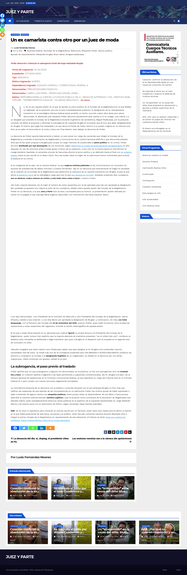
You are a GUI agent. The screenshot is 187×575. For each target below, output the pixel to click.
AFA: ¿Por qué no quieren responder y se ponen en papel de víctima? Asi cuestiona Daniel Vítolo (161, 119)
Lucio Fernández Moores (24, 48)
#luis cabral (59, 54)
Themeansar (48, 570)
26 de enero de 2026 (109, 536)
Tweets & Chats (43, 21)
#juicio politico (105, 51)
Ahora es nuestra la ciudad (155, 155)
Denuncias (80, 21)
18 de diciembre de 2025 (155, 536)
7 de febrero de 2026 (66, 536)
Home (165, 570)
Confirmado (148, 174)
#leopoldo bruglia (44, 54)
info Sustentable (150, 199)
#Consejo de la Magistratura (57, 51)
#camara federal (34, 51)
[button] (174, 21)
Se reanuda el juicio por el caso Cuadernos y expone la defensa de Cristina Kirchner (159, 94)
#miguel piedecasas (75, 54)
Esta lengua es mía (152, 193)
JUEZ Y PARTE (20, 11)
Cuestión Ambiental (152, 187)
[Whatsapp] (33, 428)
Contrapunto (149, 180)
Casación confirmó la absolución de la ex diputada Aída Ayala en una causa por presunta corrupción (160, 82)
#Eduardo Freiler (89, 51)
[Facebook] (15, 428)
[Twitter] (24, 428)
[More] (50, 428)
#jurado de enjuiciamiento (23, 54)
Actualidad (22, 21)
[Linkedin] (41, 428)
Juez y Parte (30, 495)
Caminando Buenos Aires (154, 168)
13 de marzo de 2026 (22, 536)
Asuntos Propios (150, 161)
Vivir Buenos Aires (151, 206)
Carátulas (63, 21)
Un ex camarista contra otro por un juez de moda (65, 40)
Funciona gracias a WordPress (17, 570)
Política (23, 485)
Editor (179, 570)
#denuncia (75, 51)
